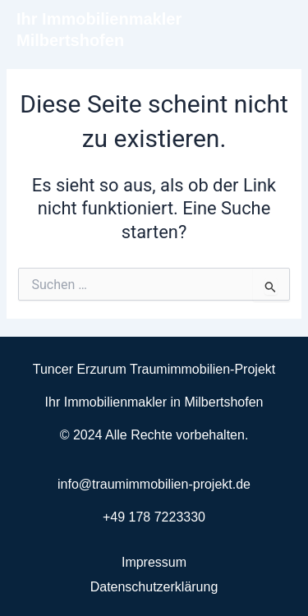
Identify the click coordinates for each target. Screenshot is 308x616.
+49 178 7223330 (154, 517)
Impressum (154, 562)
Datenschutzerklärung (154, 587)
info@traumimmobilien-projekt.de (154, 484)
